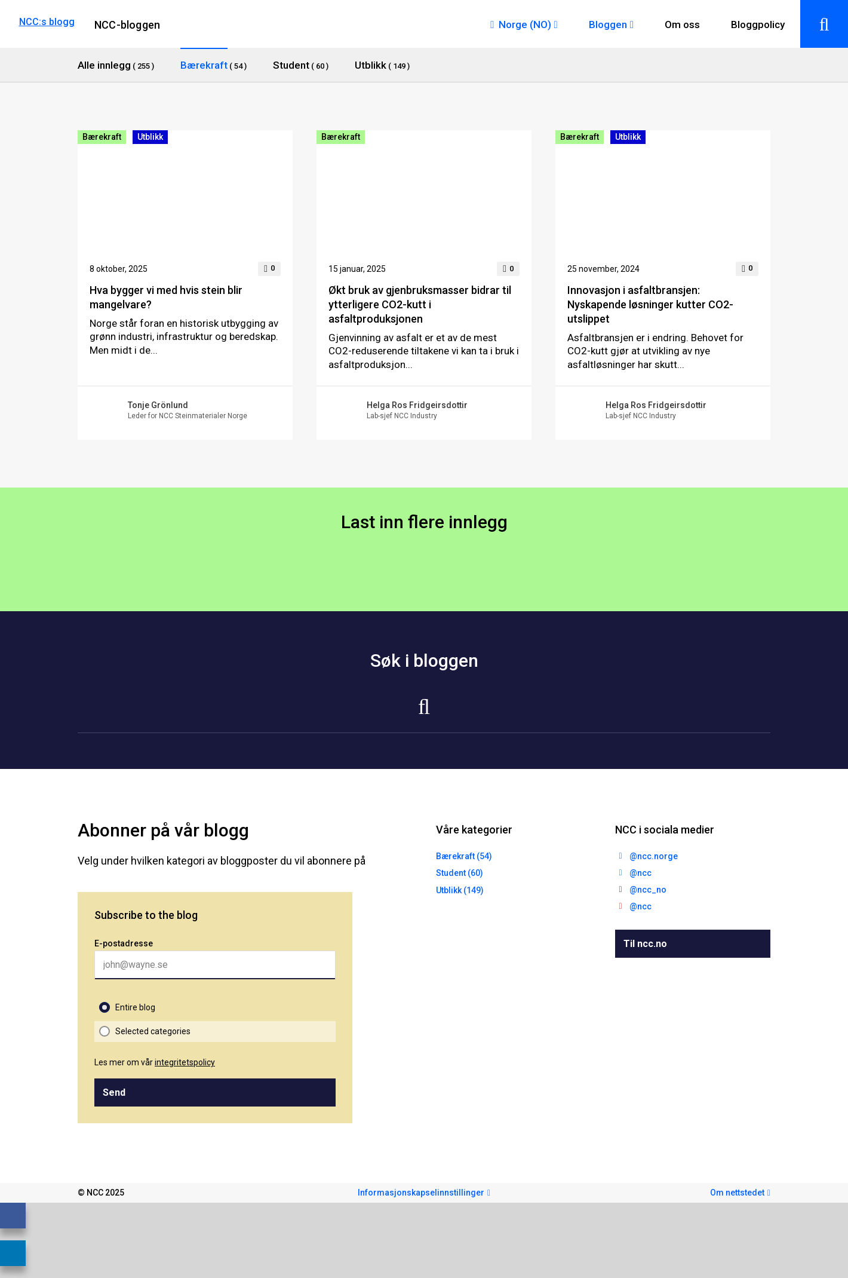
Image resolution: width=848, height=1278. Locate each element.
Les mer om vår (154, 1062)
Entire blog (135, 1007)
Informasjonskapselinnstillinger (421, 1192)
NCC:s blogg (47, 21)
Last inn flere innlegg (424, 521)
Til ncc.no (645, 943)
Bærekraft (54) (464, 856)
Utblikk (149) (460, 890)
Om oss (682, 24)
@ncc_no (647, 889)
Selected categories (153, 1031)
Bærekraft (101, 137)
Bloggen (608, 24)
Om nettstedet (737, 1192)
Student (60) (459, 873)
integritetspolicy (185, 1062)
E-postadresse (123, 943)
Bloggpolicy (758, 24)
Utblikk (150, 137)
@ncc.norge (653, 856)
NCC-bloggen (127, 25)
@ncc (640, 873)
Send (114, 1092)
